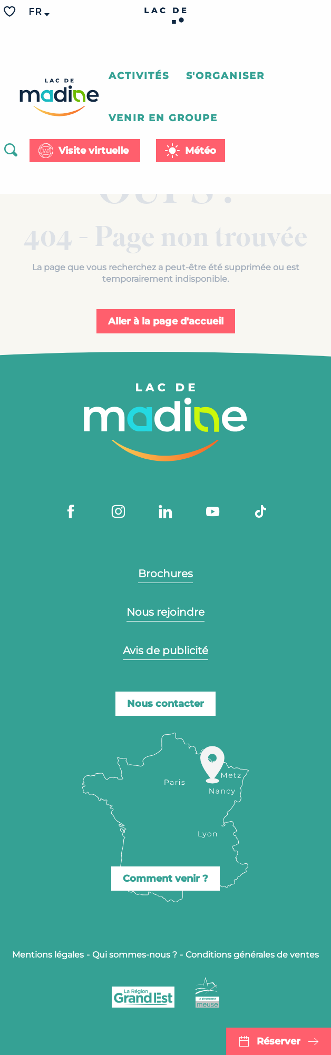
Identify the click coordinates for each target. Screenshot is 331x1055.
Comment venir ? (165, 878)
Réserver (278, 1041)
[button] (35, 12)
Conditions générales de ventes (252, 955)
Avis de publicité (165, 650)
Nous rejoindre (165, 612)
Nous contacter (165, 703)
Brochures (165, 573)
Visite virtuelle (94, 150)
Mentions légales (48, 955)
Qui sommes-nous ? (134, 955)
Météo (200, 150)
